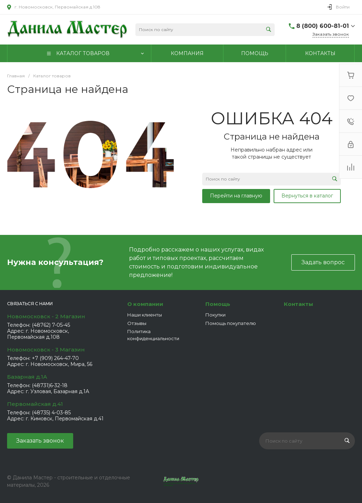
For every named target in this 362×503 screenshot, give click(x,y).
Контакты (298, 304)
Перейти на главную (236, 196)
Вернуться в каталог (307, 196)
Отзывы (136, 323)
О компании (145, 304)
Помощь (217, 304)
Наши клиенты (144, 315)
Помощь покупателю (230, 323)
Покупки (215, 315)
